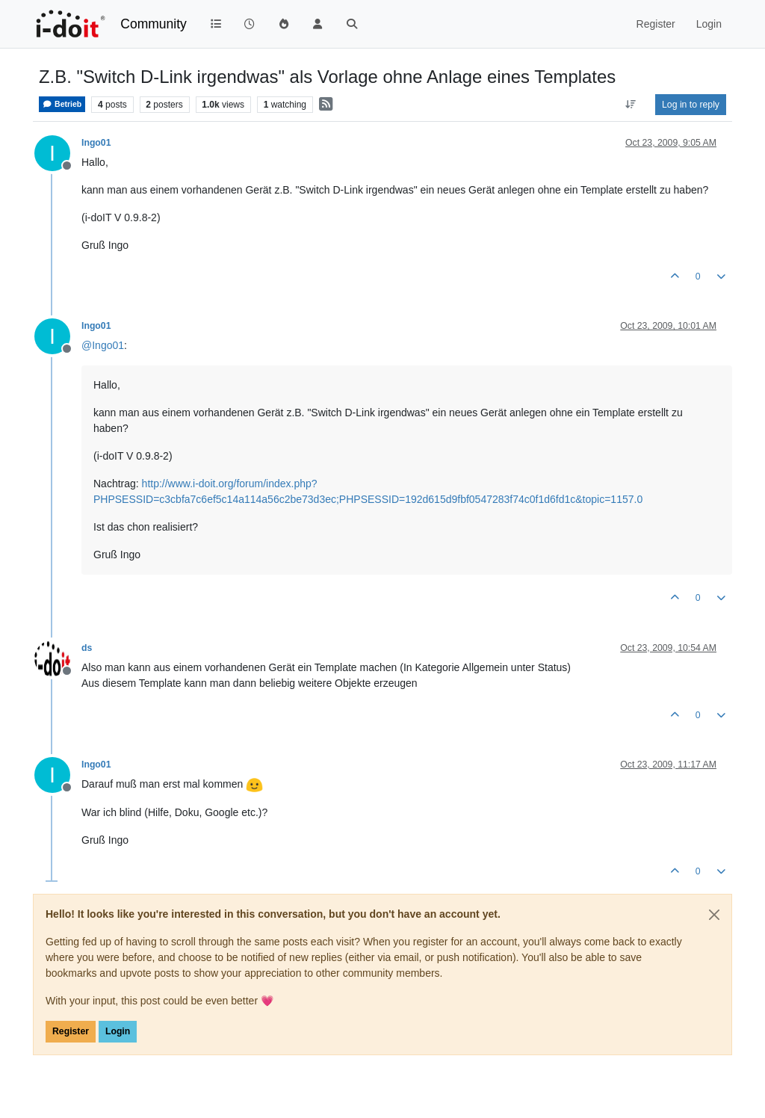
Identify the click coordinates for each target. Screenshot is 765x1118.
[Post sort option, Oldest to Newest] (631, 104)
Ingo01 (96, 143)
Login (117, 1031)
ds (86, 648)
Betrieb (62, 104)
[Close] (714, 915)
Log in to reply (690, 104)
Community (153, 23)
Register (70, 1031)
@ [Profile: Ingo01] (102, 345)
